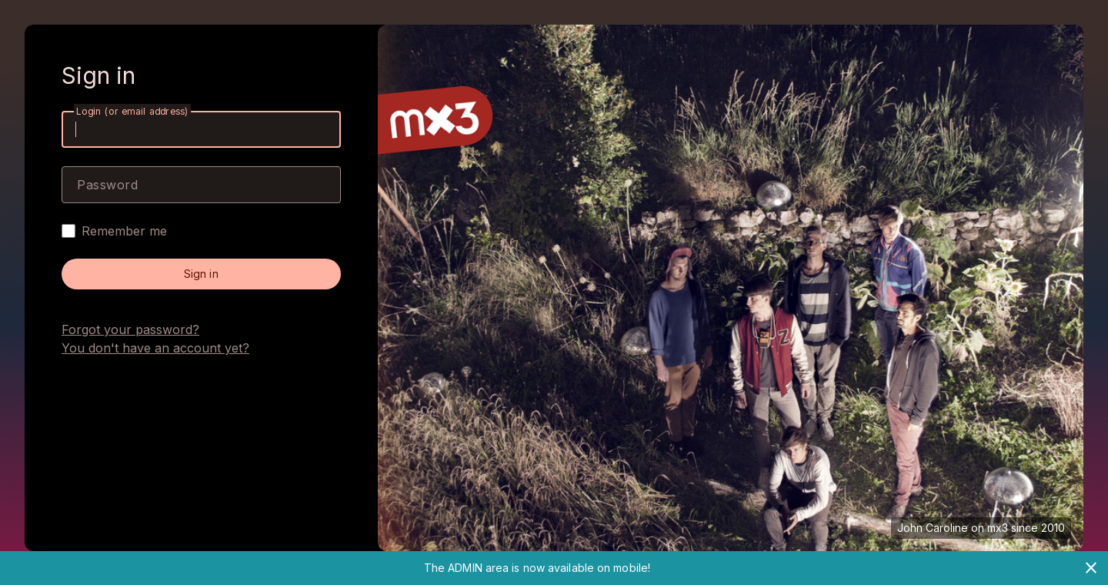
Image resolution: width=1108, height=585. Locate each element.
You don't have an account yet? (155, 348)
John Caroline (932, 527)
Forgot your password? (130, 329)
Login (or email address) (132, 111)
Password (107, 184)
